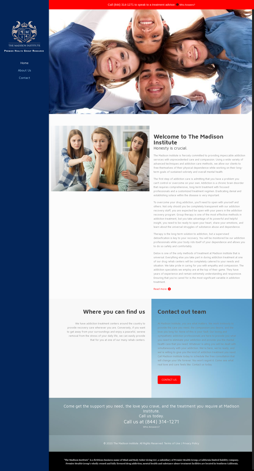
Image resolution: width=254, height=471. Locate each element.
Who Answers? (187, 5)
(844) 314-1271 (124, 4)
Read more (160, 287)
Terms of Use (172, 442)
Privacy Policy (191, 442)
